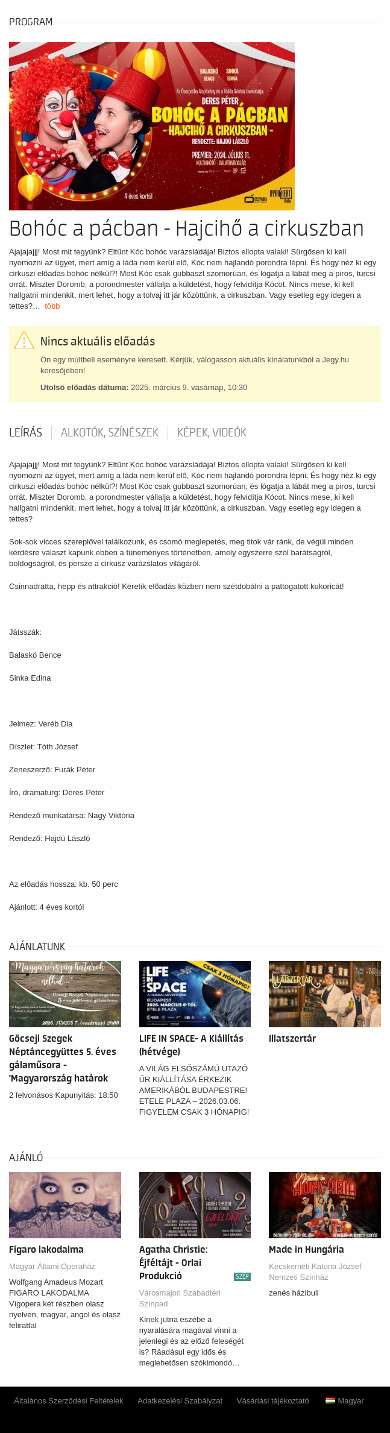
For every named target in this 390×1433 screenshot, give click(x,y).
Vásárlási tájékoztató (273, 1400)
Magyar (344, 1400)
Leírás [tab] (25, 432)
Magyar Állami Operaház (52, 1266)
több (52, 305)
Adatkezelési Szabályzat (179, 1400)
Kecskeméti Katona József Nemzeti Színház (315, 1272)
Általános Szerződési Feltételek (68, 1400)
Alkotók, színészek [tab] (110, 432)
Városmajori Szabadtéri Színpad (180, 1298)
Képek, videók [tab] (212, 432)
